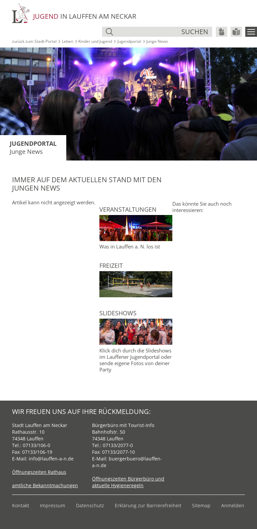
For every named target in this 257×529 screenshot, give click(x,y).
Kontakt (20, 505)
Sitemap (201, 505)
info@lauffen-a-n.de (51, 458)
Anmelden (232, 505)
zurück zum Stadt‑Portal (34, 41)
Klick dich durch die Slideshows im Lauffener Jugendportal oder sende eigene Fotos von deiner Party (135, 360)
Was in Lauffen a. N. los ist (129, 246)
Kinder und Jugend (95, 41)
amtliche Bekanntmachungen (45, 485)
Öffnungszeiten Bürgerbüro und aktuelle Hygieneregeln (128, 482)
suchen (194, 31)
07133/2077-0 (118, 445)
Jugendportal (129, 41)
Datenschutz (90, 505)
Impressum (52, 505)
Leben (67, 41)
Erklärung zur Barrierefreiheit (148, 505)
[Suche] (148, 32)
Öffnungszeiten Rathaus (39, 472)
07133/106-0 (36, 445)
